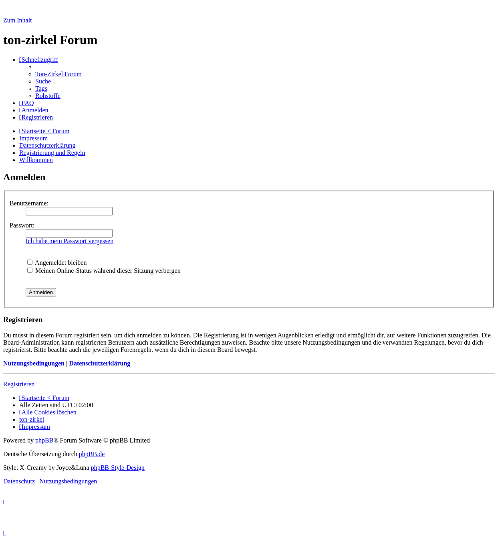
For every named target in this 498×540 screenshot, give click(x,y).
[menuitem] (58, 74)
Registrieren (18, 384)
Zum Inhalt (17, 20)
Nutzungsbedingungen (34, 363)
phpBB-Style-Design (118, 467)
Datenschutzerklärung (99, 363)
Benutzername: (29, 203)
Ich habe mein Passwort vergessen (69, 241)
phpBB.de (92, 454)
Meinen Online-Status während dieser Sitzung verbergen (104, 270)
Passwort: (22, 225)
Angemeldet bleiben (57, 262)
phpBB (44, 440)
